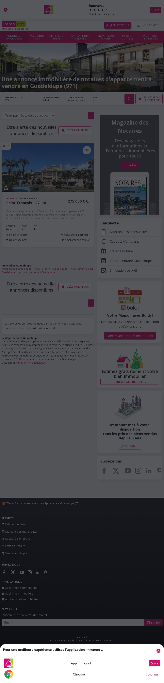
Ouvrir (154, 663)
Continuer (152, 674)
